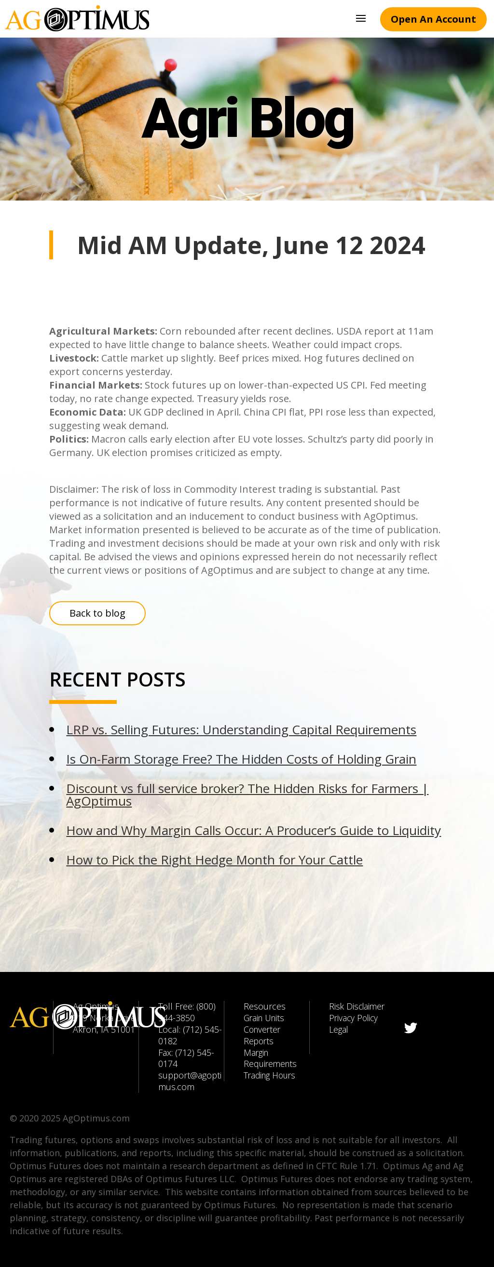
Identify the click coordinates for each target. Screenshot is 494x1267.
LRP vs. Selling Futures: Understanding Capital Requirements (241, 729)
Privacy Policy (355, 1018)
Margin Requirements (271, 1058)
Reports (259, 1041)
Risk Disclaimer (358, 1006)
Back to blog (97, 613)
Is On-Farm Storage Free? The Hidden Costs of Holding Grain (241, 759)
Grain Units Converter (266, 1023)
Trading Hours (271, 1075)
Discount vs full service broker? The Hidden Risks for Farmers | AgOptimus (247, 794)
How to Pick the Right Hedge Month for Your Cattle (214, 859)
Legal (339, 1029)
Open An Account (433, 19)
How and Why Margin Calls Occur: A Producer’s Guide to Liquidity (253, 830)
